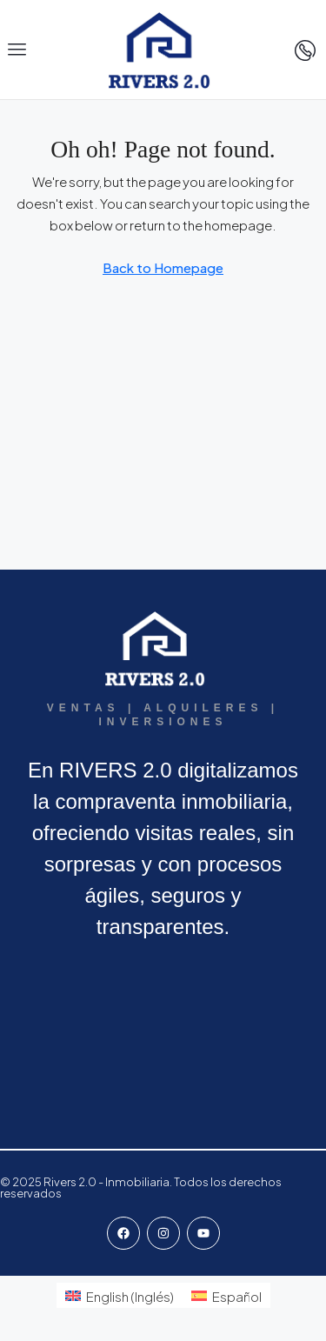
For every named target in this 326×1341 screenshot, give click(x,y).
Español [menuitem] (237, 1296)
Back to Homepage (163, 267)
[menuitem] (120, 1295)
